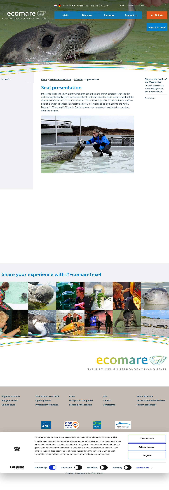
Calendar (78, 79)
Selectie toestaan (147, 464)
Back (7, 79)
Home (44, 79)
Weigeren (146, 473)
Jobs (105, 402)
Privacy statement (147, 410)
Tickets (159, 15)
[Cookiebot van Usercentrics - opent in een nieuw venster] (17, 485)
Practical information (46, 410)
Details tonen (142, 485)
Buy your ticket (10, 406)
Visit (65, 15)
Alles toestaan (147, 456)
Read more (149, 98)
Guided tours (82, 5)
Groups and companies (81, 406)
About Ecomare (145, 402)
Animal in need (157, 27)
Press (72, 402)
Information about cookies (151, 406)
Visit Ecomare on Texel (60, 79)
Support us (131, 15)
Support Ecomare (11, 402)
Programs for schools (80, 410)
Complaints (109, 410)
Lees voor (68, 5)
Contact (104, 5)
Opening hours (43, 406)
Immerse (109, 15)
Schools (94, 5)
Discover (87, 15)
